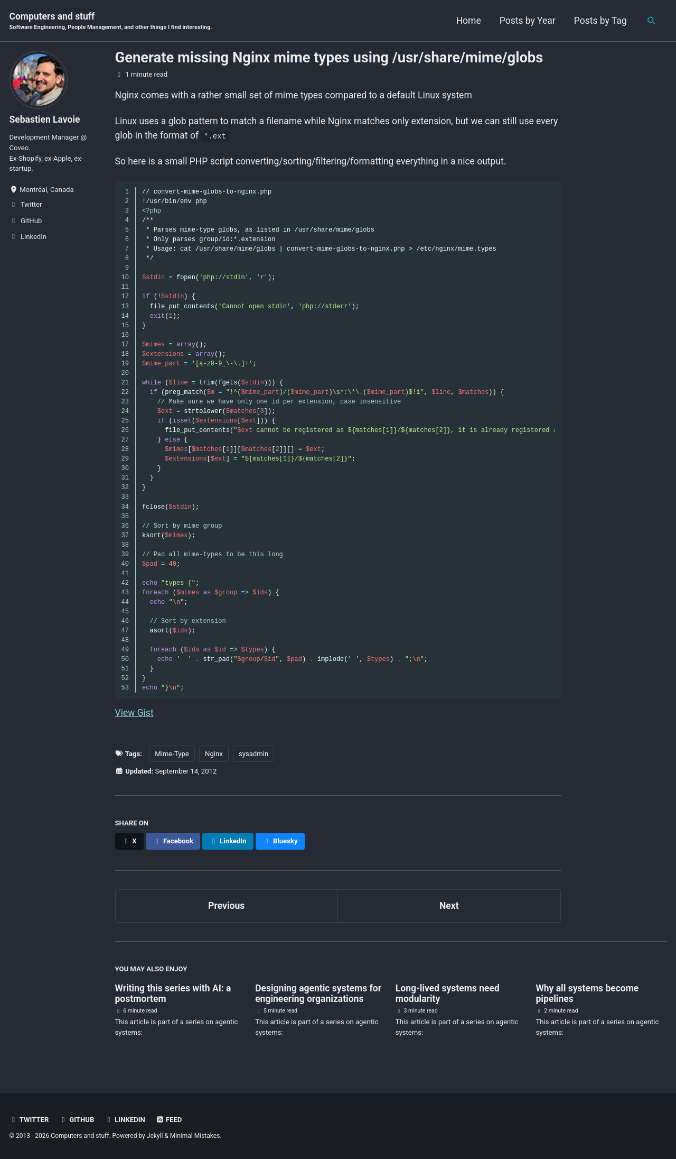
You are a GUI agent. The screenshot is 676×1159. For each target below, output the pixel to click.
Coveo (19, 148)
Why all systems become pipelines (587, 993)
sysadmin (253, 754)
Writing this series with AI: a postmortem (173, 993)
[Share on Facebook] (173, 841)
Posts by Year (522, 20)
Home (462, 20)
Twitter (29, 1120)
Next (449, 905)
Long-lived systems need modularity (448, 993)
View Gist (134, 712)
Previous (226, 905)
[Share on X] (129, 841)
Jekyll (155, 1135)
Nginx (214, 754)
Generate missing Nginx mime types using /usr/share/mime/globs (329, 57)
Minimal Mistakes (195, 1135)
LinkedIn (125, 1120)
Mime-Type (172, 754)
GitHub (77, 1120)
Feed (168, 1120)
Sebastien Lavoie (45, 119)
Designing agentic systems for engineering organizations (318, 993)
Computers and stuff (111, 21)
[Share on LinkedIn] (227, 841)
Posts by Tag (594, 20)
